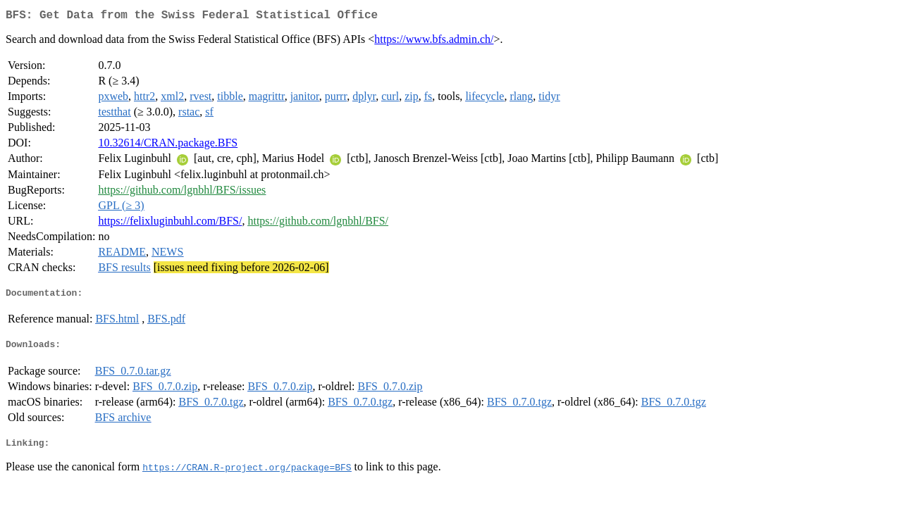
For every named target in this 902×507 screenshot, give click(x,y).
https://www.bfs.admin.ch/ (433, 42)
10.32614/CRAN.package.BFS (167, 145)
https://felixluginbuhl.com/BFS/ (170, 224)
